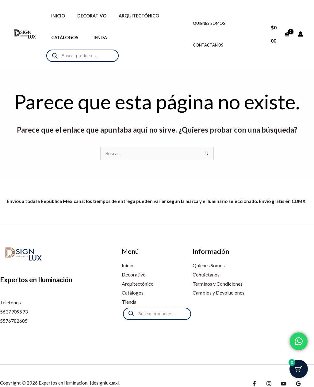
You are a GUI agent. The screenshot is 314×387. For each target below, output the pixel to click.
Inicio (56, 15)
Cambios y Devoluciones (218, 278)
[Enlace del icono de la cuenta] (300, 26)
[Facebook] (254, 369)
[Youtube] (280, 369)
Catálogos (62, 37)
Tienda (93, 37)
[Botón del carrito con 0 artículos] (298, 372)
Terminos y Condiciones (218, 269)
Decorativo (86, 15)
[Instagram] (267, 369)
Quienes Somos (209, 15)
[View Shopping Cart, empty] (279, 26)
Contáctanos (208, 37)
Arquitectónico (130, 15)
